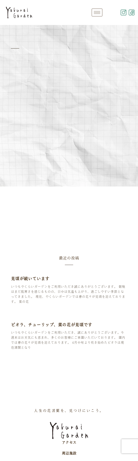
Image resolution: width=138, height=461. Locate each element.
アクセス (69, 442)
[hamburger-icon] (97, 12)
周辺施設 (69, 453)
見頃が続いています (30, 278)
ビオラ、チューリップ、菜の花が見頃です (51, 325)
